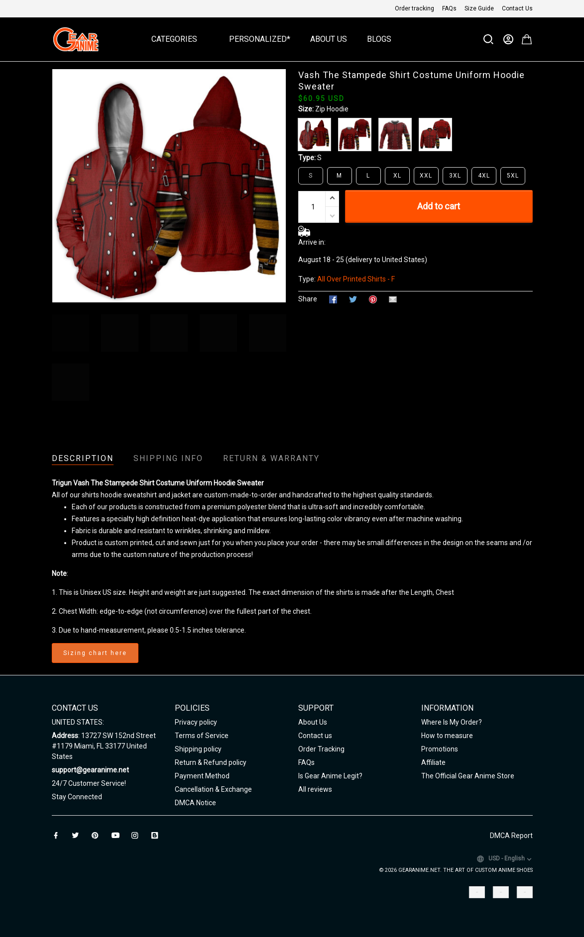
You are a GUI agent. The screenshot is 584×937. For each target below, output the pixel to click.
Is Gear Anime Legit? (330, 776)
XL (397, 175)
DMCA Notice (195, 803)
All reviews (315, 789)
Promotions (439, 749)
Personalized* (259, 39)
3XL (455, 175)
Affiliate (433, 762)
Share (307, 299)
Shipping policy (198, 749)
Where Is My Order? (451, 722)
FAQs (449, 8)
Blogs (379, 39)
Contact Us (517, 8)
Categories (180, 39)
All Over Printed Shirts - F (356, 279)
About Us (328, 39)
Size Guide (479, 8)
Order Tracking (321, 749)
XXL (426, 175)
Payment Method (202, 776)
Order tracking (414, 8)
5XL (513, 175)
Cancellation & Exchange (213, 789)
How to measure (447, 736)
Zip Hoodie (332, 109)
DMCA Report (511, 836)
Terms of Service (202, 736)
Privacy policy (196, 722)
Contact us (315, 736)
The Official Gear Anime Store (467, 776)
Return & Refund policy (210, 762)
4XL (484, 175)
